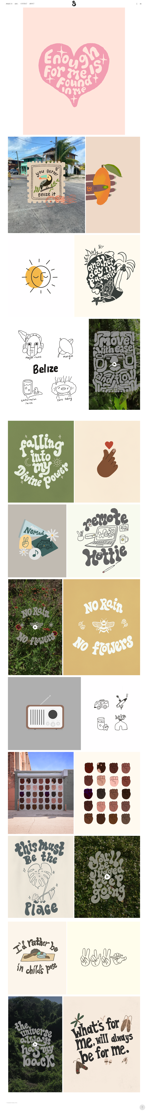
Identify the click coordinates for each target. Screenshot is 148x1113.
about (31, 4)
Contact (24, 4)
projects (9, 4)
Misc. (16, 4)
